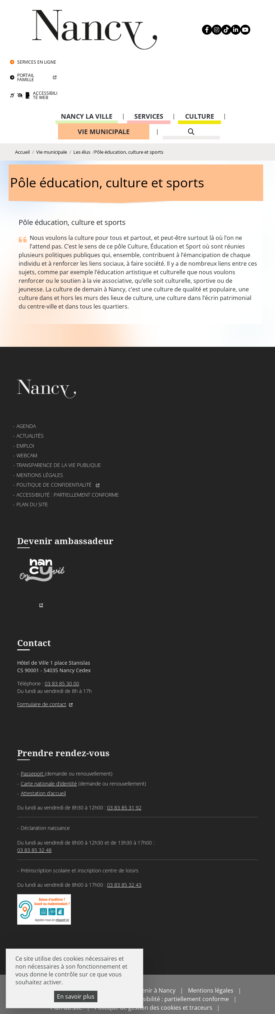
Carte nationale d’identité (49, 757)
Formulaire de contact (41, 676)
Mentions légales (39, 443)
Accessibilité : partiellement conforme (67, 463)
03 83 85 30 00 (62, 655)
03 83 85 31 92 (124, 781)
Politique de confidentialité (54, 453)
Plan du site (32, 472)
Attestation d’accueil (43, 767)
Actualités (30, 404)
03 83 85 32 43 (124, 858)
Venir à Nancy (156, 972)
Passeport (33, 747)
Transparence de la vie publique (58, 433)
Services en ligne (239, 12)
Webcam (26, 423)
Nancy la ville (86, 67)
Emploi (25, 414)
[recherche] (191, 82)
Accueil (22, 104)
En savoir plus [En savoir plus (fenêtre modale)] (76, 996)
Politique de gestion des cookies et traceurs (153, 989)
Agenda (26, 394)
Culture (199, 67)
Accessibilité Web (240, 45)
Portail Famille (228, 28)
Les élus (81, 104)
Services (148, 67)
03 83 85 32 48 (34, 824)
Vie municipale (104, 82)
